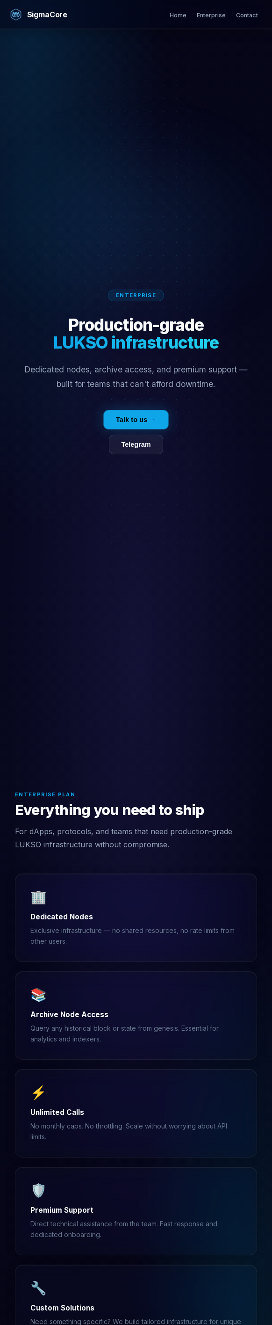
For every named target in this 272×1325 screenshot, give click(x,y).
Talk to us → (136, 419)
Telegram (136, 444)
